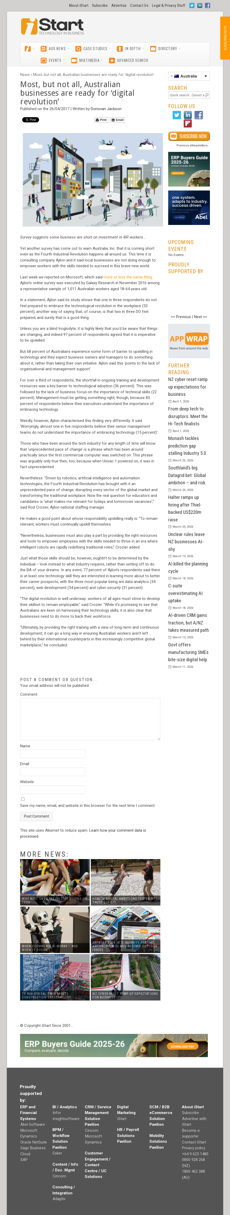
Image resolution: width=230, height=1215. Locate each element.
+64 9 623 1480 (195, 1154)
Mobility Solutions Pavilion (158, 1141)
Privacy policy (193, 1148)
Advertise (118, 5)
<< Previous (181, 316)
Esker (57, 1153)
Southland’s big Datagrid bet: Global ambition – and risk (187, 475)
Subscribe (100, 5)
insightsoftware (66, 1118)
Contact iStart (194, 1142)
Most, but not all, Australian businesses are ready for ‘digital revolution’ (93, 74)
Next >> (200, 316)
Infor (57, 1112)
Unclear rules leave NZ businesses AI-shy (186, 541)
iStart (121, 1118)
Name (25, 746)
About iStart (78, 5)
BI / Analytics (64, 1107)
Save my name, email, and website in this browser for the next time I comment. (87, 805)
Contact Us (139, 5)
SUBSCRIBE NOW (225, 38)
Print (101, 120)
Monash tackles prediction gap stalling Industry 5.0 (187, 445)
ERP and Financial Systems (28, 1113)
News (25, 74)
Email (117, 120)
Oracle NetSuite (33, 1142)
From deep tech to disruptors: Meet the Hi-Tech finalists (188, 416)
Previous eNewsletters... (193, 145)
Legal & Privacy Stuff (168, 5)
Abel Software (32, 1124)
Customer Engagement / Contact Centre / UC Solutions (98, 1165)
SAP (24, 1159)
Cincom (59, 1176)
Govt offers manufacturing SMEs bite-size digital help (188, 652)
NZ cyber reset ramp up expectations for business (188, 386)
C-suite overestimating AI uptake (185, 593)
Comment (28, 694)
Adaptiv (59, 1198)
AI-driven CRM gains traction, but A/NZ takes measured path (188, 622)
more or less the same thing (128, 277)
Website (27, 781)
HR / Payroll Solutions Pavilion (128, 1135)
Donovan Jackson (106, 108)
